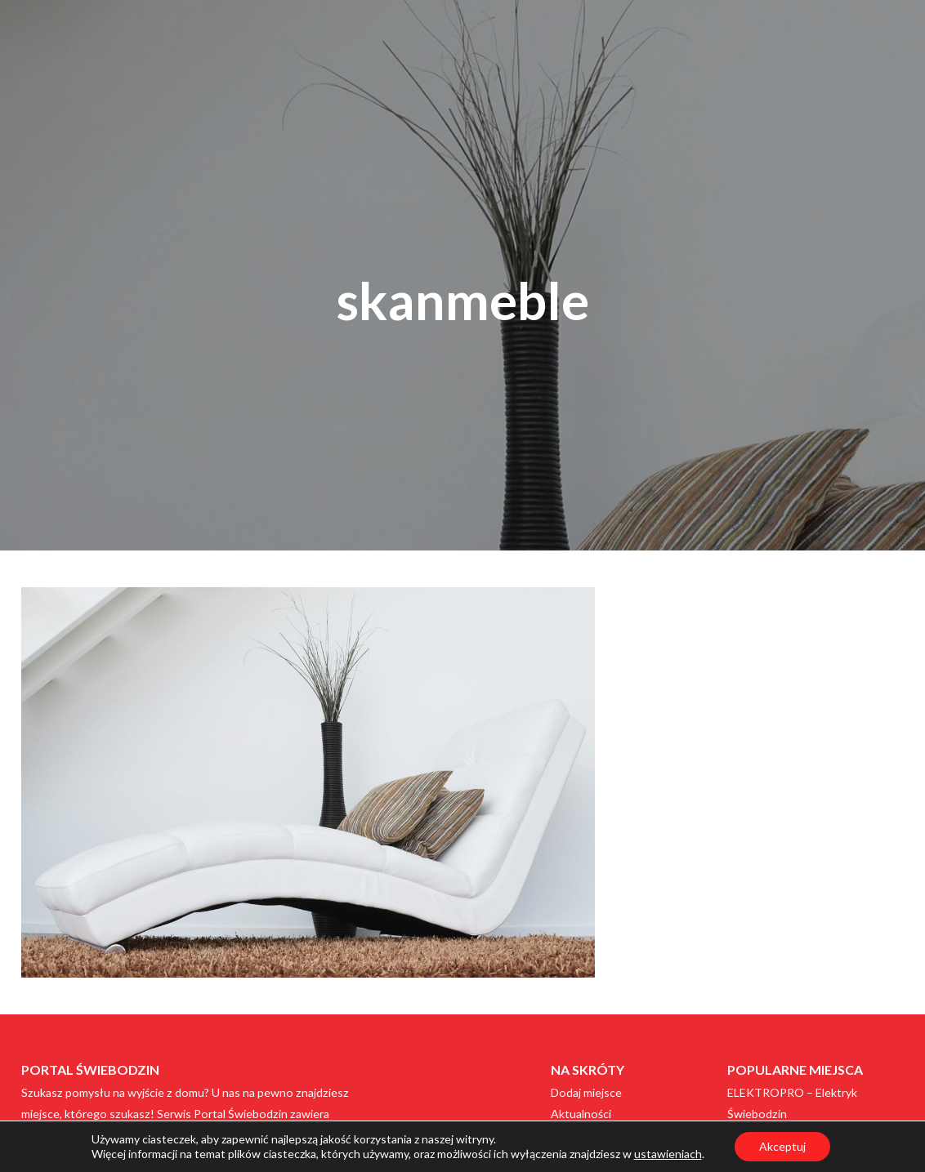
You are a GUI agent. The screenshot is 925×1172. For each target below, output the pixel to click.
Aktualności (581, 1114)
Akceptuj (782, 1146)
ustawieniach (668, 1154)
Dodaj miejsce (586, 1092)
